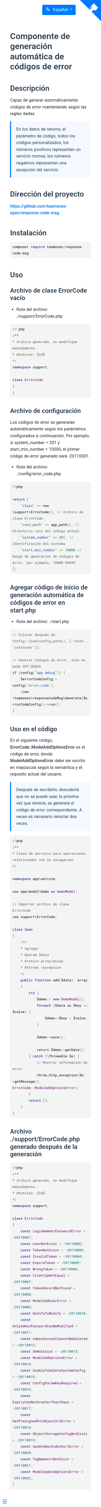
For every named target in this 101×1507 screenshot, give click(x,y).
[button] (59, 10)
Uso (16, 274)
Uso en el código (33, 729)
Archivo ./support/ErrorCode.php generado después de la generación (45, 1143)
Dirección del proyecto (47, 194)
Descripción (29, 88)
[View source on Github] (90, 10)
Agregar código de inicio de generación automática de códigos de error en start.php (49, 599)
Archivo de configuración (45, 411)
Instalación (28, 233)
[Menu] (4, 1502)
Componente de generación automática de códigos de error (41, 51)
